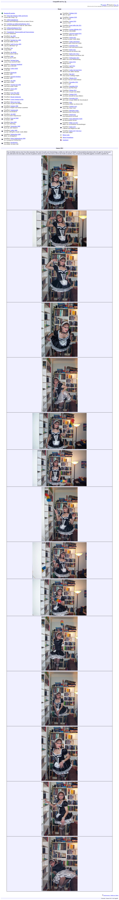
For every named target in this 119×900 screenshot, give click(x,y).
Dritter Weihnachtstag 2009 (17, 138)
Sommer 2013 (73, 94)
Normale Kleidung (15, 76)
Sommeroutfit (14, 110)
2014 (70, 102)
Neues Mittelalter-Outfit (75, 118)
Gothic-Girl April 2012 (75, 70)
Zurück (103, 5)
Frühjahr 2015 (73, 106)
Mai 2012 (71, 74)
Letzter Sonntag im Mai (16, 99)
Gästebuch (65, 140)
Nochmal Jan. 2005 (15, 40)
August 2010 (72, 21)
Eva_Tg (116, 5)
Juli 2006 (12, 80)
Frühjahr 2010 (73, 13)
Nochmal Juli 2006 (15, 84)
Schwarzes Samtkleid (16, 64)
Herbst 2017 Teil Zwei (75, 131)
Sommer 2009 (14, 106)
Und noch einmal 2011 (75, 33)
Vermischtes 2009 (15, 126)
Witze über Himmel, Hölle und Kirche (17, 15)
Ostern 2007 (13, 89)
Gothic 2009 (13, 130)
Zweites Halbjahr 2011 (75, 29)
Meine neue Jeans (15, 102)
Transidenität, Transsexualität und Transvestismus (20, 32)
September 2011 (73, 45)
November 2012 (73, 82)
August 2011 (72, 37)
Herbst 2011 (72, 49)
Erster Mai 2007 (14, 93)
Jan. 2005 (13, 36)
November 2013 (73, 98)
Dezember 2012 (73, 86)
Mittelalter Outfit (74, 110)
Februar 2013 (73, 90)
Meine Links (66, 135)
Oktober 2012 (73, 78)
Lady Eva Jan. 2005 (15, 44)
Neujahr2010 (14, 142)
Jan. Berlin (13, 52)
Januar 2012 (72, 62)
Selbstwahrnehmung (12, 20)
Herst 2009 (13, 122)
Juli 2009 (12, 114)
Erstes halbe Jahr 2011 (75, 25)
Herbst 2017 (72, 127)
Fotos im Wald (14, 118)
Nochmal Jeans (14, 60)
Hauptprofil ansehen (9, 13)
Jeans (11, 56)
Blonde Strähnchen (15, 97)
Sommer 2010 (73, 17)
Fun (11, 48)
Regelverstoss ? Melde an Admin (110, 895)
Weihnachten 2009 (15, 134)
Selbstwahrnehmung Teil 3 (14, 28)
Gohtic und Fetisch (74, 41)
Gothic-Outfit (14, 68)
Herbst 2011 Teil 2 (74, 54)
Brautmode (13, 72)
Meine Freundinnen (68, 137)
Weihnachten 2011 (74, 58)
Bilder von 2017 (73, 122)
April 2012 (72, 66)
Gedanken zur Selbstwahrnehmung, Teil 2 (18, 24)
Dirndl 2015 (72, 114)
